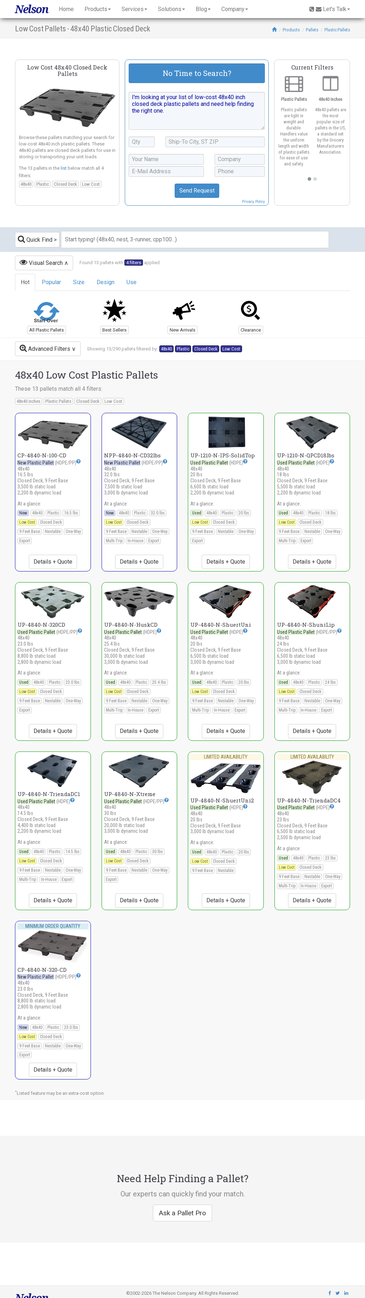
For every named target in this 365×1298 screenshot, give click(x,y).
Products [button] (97, 9)
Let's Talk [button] (329, 9)
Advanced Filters (45, 348)
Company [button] (234, 9)
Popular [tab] (51, 282)
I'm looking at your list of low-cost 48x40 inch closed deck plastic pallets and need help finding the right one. (197, 111)
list (64, 168)
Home (66, 9)
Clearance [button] (251, 330)
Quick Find (35, 239)
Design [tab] (105, 282)
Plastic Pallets (337, 29)
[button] (78, 461)
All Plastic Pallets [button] (46, 330)
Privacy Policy (253, 201)
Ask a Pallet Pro (182, 1213)
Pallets (312, 29)
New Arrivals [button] (182, 330)
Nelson (31, 9)
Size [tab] (78, 282)
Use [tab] (132, 282)
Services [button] (134, 9)
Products (291, 29)
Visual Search (41, 262)
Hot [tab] (25, 282)
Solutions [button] (171, 9)
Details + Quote (53, 561)
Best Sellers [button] (114, 330)
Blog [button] (203, 9)
